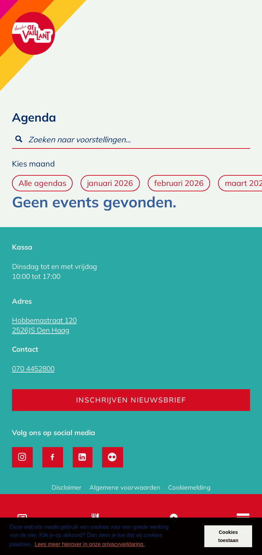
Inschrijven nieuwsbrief (131, 399)
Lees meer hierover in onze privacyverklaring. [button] (89, 544)
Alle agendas (42, 183)
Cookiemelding (189, 487)
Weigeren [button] (185, 536)
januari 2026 (110, 183)
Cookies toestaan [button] (228, 536)
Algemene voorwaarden (124, 487)
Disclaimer (67, 487)
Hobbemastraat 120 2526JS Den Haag (44, 325)
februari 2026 (179, 183)
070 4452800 (33, 368)
